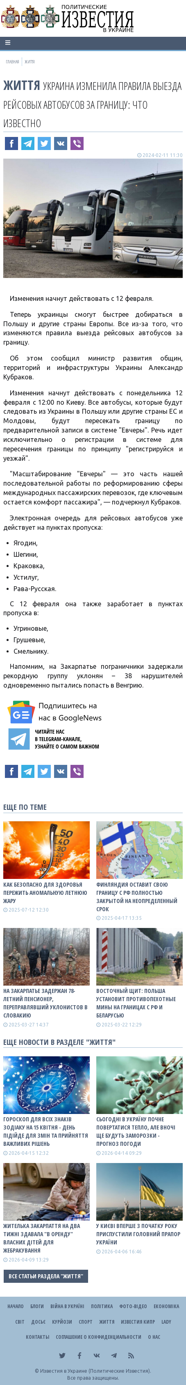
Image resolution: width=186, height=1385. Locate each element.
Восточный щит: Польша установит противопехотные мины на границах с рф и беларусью (136, 1003)
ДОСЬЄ (38, 1321)
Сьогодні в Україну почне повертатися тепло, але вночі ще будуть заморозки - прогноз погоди (135, 1131)
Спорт (86, 1321)
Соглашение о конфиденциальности (98, 1336)
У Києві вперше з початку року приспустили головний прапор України (138, 1234)
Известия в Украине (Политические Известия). (95, 1371)
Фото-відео (133, 1306)
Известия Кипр (138, 1321)
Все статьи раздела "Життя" (46, 1276)
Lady (166, 1321)
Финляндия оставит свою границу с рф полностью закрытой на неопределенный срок (136, 897)
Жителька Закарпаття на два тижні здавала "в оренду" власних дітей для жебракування (41, 1238)
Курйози (62, 1321)
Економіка (166, 1306)
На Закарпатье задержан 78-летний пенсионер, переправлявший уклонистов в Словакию (45, 1003)
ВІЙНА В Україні (67, 1306)
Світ (20, 1321)
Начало (15, 1306)
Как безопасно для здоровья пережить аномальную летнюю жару (45, 893)
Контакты (37, 1336)
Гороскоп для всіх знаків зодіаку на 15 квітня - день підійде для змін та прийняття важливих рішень (45, 1131)
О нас (154, 1336)
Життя (21, 85)
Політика (102, 1306)
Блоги (37, 1306)
